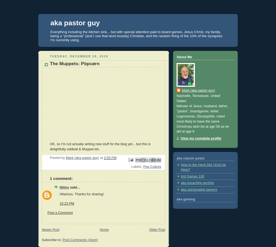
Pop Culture (152, 167)
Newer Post (50, 230)
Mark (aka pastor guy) (198, 90)
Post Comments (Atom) (80, 240)
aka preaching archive (197, 183)
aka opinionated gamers (199, 190)
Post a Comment (60, 213)
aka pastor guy (75, 23)
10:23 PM (67, 204)
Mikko (64, 187)
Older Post (157, 230)
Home (104, 230)
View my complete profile (201, 138)
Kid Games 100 (192, 176)
